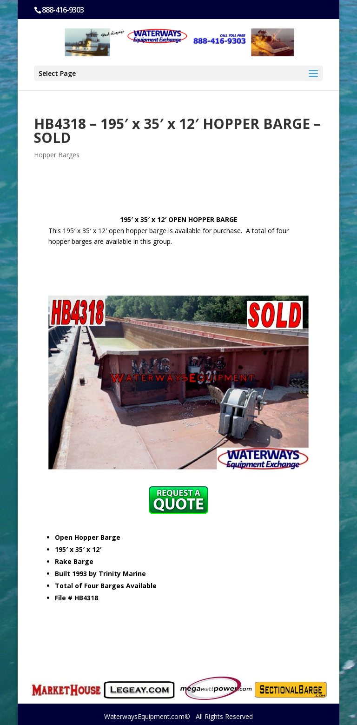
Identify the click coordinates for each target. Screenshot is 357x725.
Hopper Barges (56, 154)
